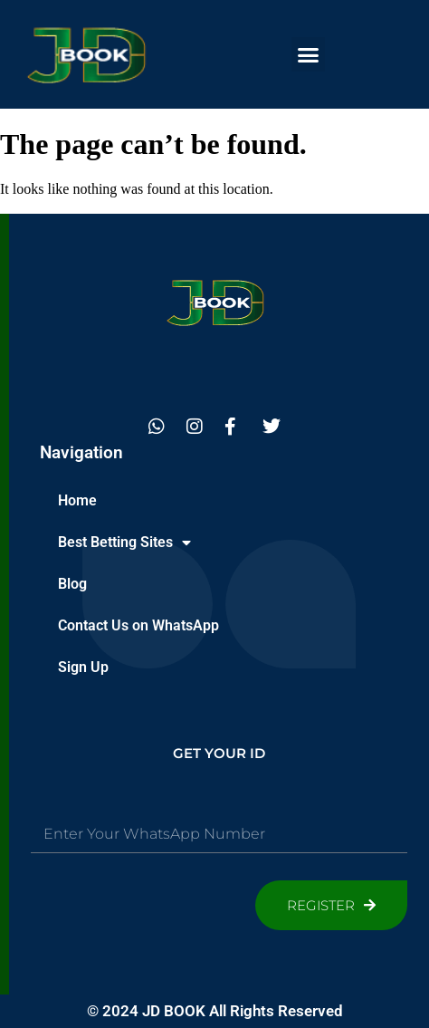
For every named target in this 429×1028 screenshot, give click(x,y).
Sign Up (83, 667)
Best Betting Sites (124, 542)
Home (77, 500)
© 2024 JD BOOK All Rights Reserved (215, 1011)
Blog (72, 583)
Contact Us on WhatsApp (138, 625)
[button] (308, 54)
